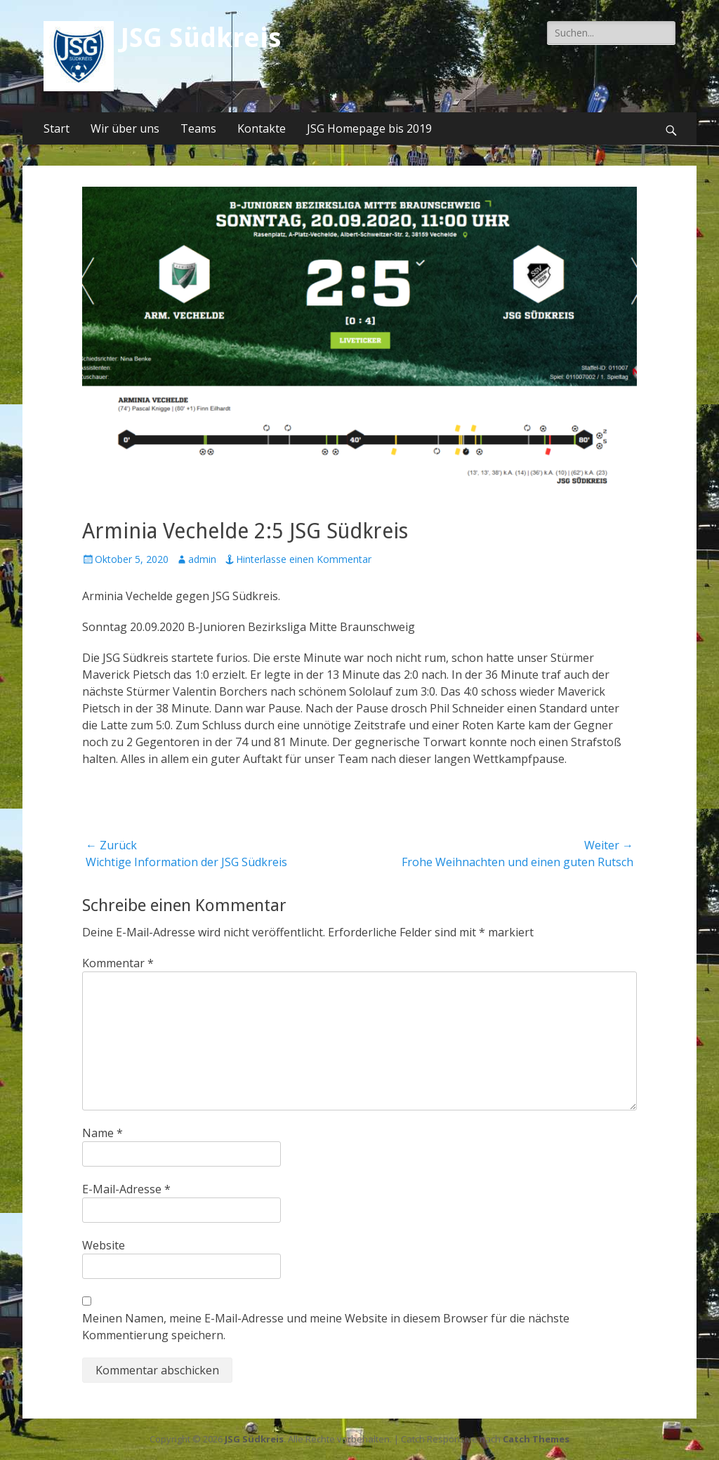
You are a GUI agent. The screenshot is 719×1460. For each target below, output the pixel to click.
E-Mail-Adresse (126, 1189)
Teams (198, 128)
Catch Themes (536, 1439)
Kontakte (261, 128)
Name (102, 1133)
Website (103, 1245)
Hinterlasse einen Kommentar (303, 559)
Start (57, 128)
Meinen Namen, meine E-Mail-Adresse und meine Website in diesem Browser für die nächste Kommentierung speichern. (325, 1326)
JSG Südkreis (201, 37)
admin (202, 559)
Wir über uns (125, 128)
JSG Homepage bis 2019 (369, 128)
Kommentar (118, 963)
